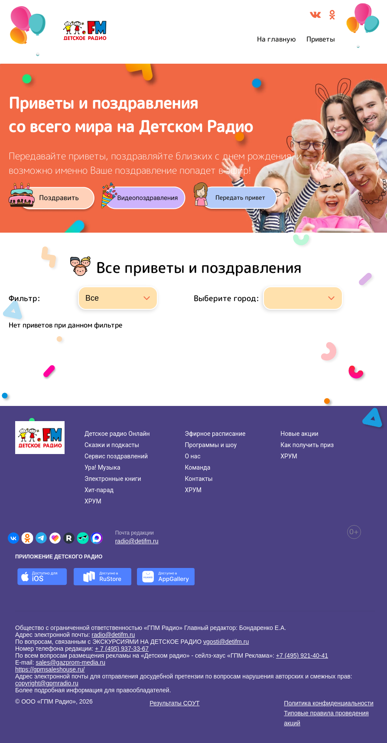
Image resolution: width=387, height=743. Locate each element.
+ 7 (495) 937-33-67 (122, 648)
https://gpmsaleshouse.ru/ (50, 669)
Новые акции (299, 433)
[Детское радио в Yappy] (82, 538)
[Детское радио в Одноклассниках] (27, 538)
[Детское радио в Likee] (55, 538)
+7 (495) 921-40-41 (302, 655)
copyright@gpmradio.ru (46, 683)
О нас (192, 456)
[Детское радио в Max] (96, 538)
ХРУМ (93, 501)
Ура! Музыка (102, 467)
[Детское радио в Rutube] (69, 538)
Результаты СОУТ (174, 703)
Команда (197, 467)
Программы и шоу (211, 444)
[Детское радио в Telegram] (41, 538)
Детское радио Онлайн (117, 433)
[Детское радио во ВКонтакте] (13, 538)
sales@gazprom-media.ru (70, 662)
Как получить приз (307, 444)
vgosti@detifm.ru (226, 641)
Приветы (320, 39)
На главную (276, 39)
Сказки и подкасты (112, 444)
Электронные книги (113, 478)
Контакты (198, 478)
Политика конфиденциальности (329, 703)
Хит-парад (99, 490)
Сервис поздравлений (116, 456)
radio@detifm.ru (137, 541)
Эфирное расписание (215, 433)
